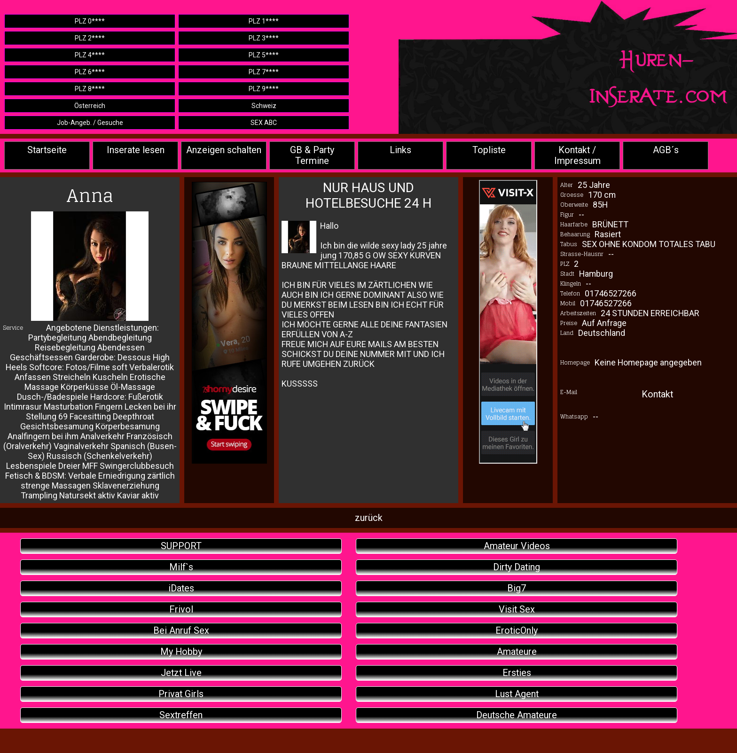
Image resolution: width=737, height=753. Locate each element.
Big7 (516, 588)
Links (400, 150)
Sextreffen (181, 715)
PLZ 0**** (90, 21)
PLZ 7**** (264, 72)
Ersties (516, 673)
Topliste (489, 150)
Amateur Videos (517, 546)
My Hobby (181, 651)
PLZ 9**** (264, 89)
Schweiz (263, 105)
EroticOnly (516, 630)
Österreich (89, 105)
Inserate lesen (136, 150)
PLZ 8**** (90, 89)
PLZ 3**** (264, 38)
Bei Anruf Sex (181, 630)
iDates (181, 588)
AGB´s (666, 150)
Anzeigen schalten (223, 150)
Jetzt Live (181, 673)
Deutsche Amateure (516, 715)
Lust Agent (517, 694)
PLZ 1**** (264, 21)
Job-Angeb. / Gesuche (90, 122)
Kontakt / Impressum (577, 155)
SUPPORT (181, 546)
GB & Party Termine (312, 155)
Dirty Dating (516, 567)
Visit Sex (517, 609)
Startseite (47, 150)
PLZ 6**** (90, 72)
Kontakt (657, 394)
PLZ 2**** (90, 38)
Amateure (517, 651)
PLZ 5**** (264, 55)
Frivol (181, 609)
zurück (369, 517)
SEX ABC (264, 122)
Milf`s (181, 567)
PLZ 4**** (90, 55)
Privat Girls (181, 694)
